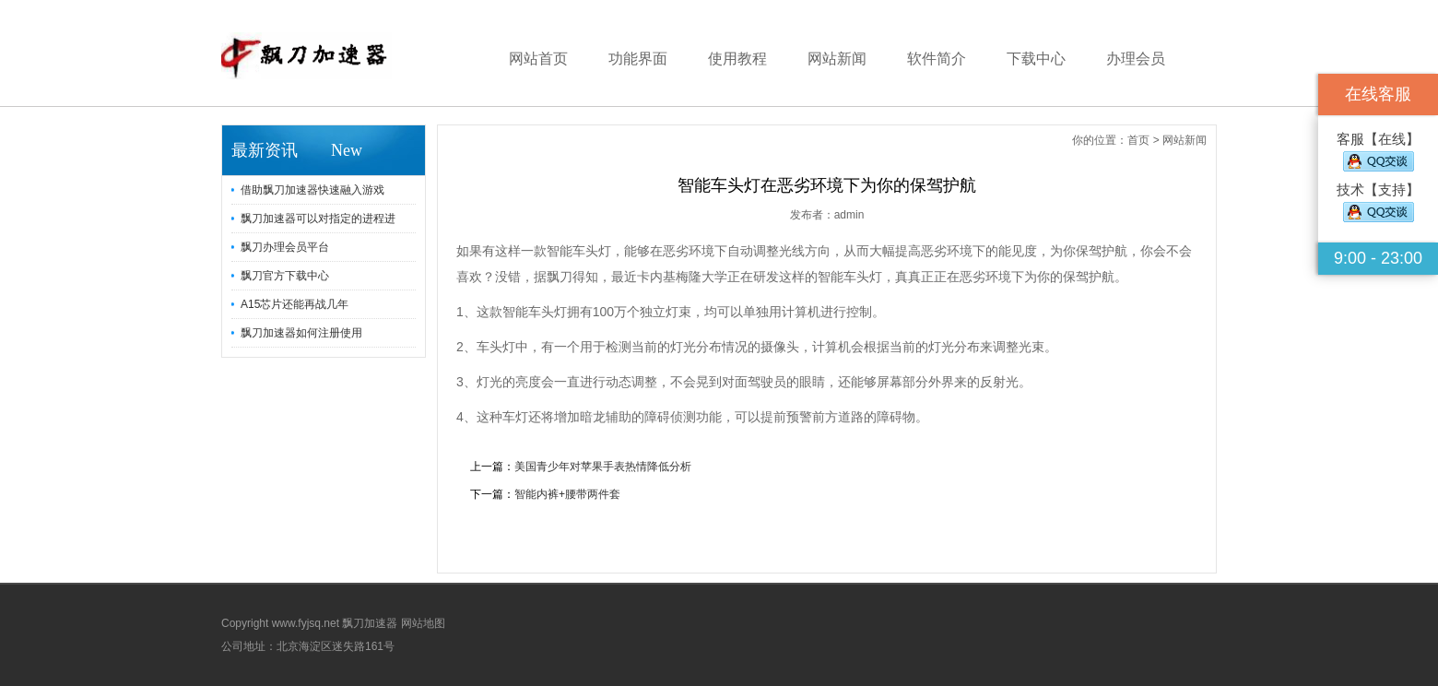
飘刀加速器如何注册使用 (301, 332)
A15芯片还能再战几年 (294, 304)
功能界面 (637, 58)
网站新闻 (836, 58)
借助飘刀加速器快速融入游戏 (312, 189)
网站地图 (423, 623)
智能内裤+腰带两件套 (567, 494)
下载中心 (1036, 58)
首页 (1138, 140)
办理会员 (1135, 58)
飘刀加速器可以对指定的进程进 (318, 218)
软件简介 (936, 58)
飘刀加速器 (369, 623)
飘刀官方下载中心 (285, 275)
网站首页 (538, 58)
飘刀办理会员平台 (285, 247)
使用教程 (737, 58)
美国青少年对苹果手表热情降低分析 (602, 466)
